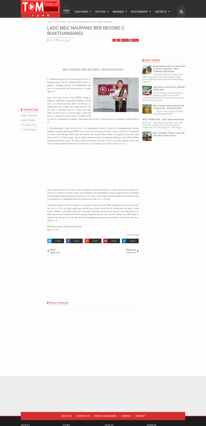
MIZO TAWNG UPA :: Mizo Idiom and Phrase (163, 119)
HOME (66, 11)
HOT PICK (100, 11)
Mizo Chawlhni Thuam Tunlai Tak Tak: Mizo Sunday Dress (169, 134)
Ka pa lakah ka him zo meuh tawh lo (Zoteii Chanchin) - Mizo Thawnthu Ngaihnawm (169, 69)
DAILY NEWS (81, 11)
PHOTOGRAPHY (139, 11)
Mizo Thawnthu (30, 115)
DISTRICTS (161, 11)
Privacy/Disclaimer (105, 416)
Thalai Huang (132, 235)
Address (126, 416)
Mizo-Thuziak (29, 120)
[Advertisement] (93, 56)
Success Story (29, 125)
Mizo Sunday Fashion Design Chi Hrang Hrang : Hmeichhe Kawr (168, 107)
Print (124, 40)
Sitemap (140, 416)
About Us (66, 416)
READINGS (118, 11)
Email (134, 40)
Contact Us (82, 416)
